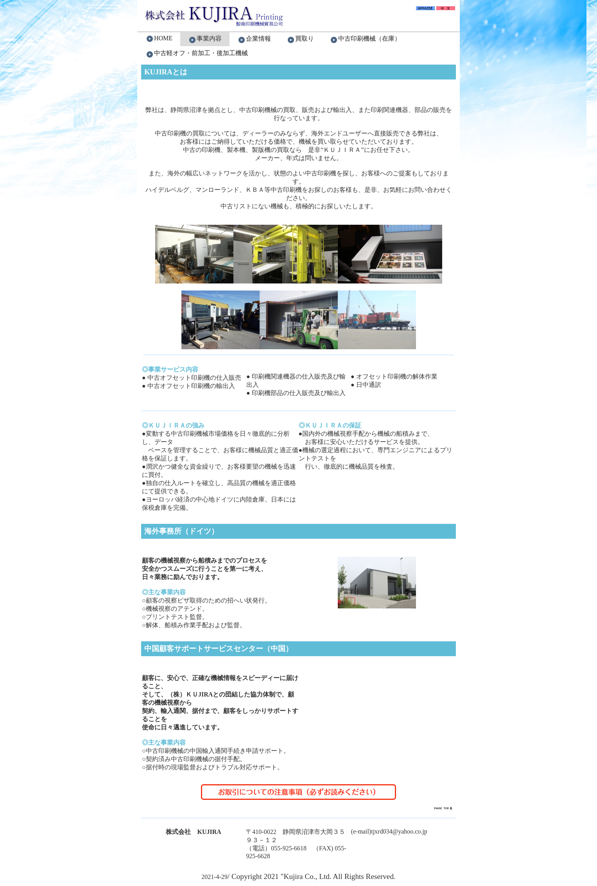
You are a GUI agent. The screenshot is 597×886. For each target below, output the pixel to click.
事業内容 (205, 39)
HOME (158, 38)
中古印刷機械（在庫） (365, 39)
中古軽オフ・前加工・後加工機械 (196, 54)
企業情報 (254, 39)
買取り (300, 39)
